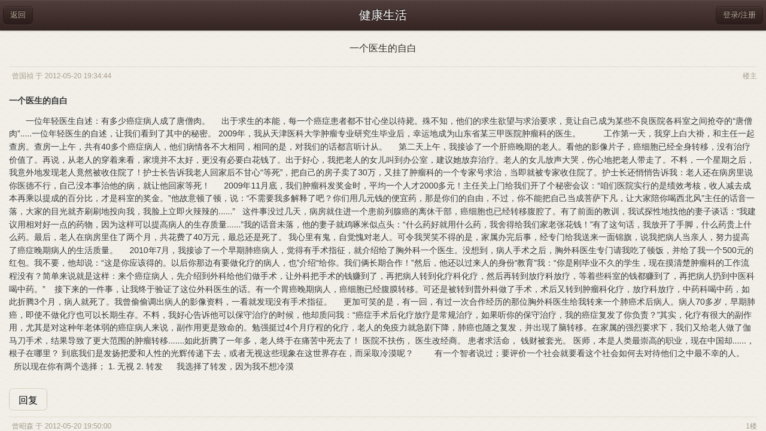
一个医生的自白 (383, 48)
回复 (28, 400)
